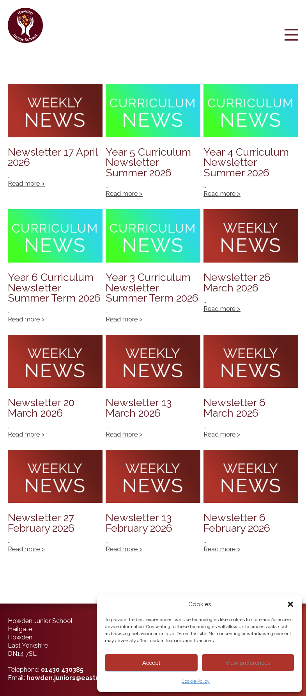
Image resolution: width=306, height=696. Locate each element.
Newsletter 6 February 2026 (250, 506)
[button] (290, 604)
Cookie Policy (196, 681)
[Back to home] (28, 25)
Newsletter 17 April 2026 (55, 145)
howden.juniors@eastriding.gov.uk (81, 678)
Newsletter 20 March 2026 (55, 391)
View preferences (248, 662)
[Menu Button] (291, 41)
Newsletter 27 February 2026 (55, 506)
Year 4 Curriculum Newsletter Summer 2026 (250, 145)
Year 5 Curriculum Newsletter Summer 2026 (153, 145)
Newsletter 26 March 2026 (250, 270)
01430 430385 (62, 669)
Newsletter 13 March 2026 (153, 391)
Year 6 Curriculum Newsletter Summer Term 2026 (55, 270)
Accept (151, 662)
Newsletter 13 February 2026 (153, 506)
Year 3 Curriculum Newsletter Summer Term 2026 (153, 270)
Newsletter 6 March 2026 (250, 391)
